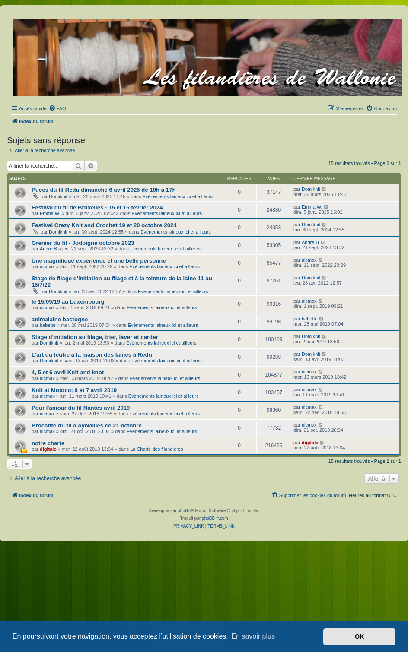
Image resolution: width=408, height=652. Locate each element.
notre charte (48, 443)
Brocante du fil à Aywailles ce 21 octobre (87, 425)
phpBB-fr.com (215, 518)
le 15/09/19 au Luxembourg (68, 301)
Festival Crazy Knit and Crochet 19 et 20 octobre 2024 (104, 225)
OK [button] (359, 636)
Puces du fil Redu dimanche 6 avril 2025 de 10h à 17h (104, 190)
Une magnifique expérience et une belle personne (99, 260)
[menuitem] (57, 108)
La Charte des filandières (156, 449)
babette (48, 325)
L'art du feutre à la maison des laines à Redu (92, 354)
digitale (48, 449)
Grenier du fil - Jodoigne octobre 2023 (83, 243)
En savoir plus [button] (253, 636)
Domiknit (58, 196)
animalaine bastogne (60, 319)
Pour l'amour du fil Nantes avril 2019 (81, 408)
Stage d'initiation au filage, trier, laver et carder (95, 337)
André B (48, 248)
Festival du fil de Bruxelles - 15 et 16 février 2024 (97, 207)
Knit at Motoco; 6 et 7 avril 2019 (74, 390)
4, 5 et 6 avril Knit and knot (68, 372)
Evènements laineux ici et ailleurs (177, 196)
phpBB (184, 510)
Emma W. (50, 213)
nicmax (47, 266)
